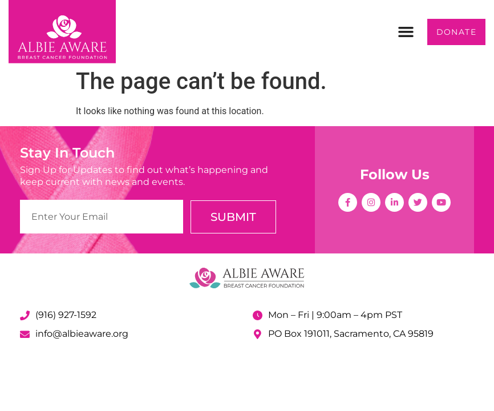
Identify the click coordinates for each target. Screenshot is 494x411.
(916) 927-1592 (65, 314)
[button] (406, 32)
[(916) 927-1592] (25, 315)
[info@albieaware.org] (25, 334)
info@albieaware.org (81, 333)
